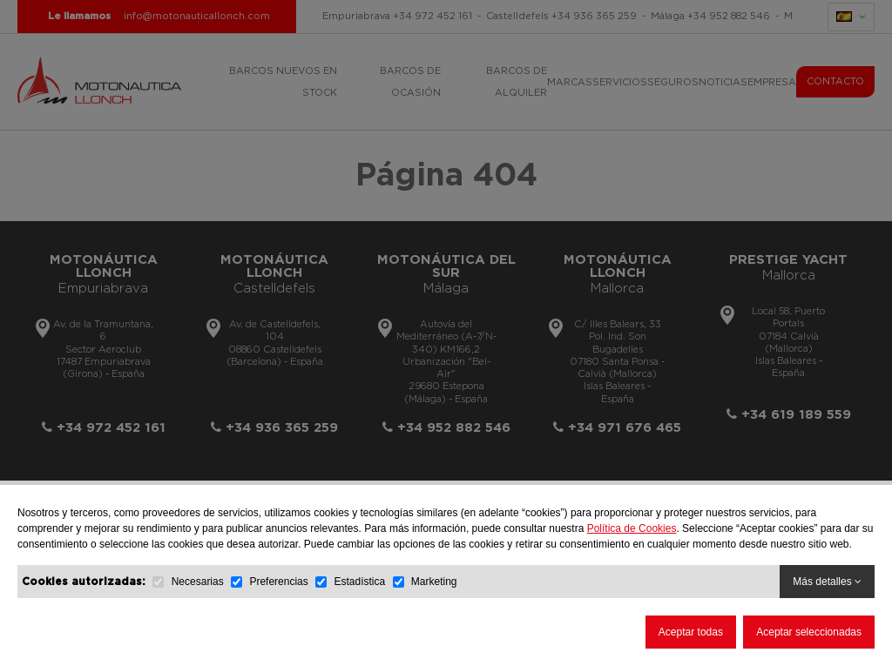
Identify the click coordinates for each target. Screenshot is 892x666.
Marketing (434, 581)
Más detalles (827, 581)
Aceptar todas (691, 632)
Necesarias (198, 581)
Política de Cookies (632, 528)
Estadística (359, 581)
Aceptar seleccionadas (809, 632)
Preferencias (278, 581)
